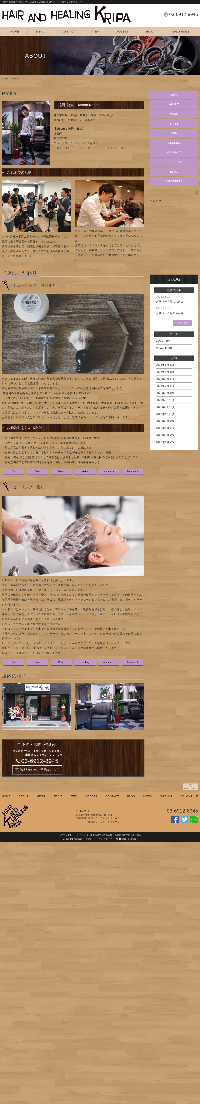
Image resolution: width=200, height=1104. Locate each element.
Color (37, 471)
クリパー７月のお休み (170, 301)
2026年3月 (162, 378)
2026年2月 (162, 385)
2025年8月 (162, 428)
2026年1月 (162, 393)
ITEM (95, 31)
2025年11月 (163, 407)
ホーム (5, 78)
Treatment (132, 471)
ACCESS (122, 31)
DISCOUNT (174, 162)
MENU (40, 31)
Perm (61, 471)
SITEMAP (166, 796)
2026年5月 (162, 364)
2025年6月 (162, 442)
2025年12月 (163, 399)
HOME (15, 31)
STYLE (173, 123)
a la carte (108, 471)
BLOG (174, 171)
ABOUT (150, 31)
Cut (14, 471)
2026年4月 (162, 371)
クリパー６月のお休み (170, 313)
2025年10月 (163, 414)
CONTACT (68, 31)
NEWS (160, 347)
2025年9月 (162, 421)
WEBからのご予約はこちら (40, 769)
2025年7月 (162, 435)
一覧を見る (183, 322)
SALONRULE (181, 31)
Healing (85, 471)
